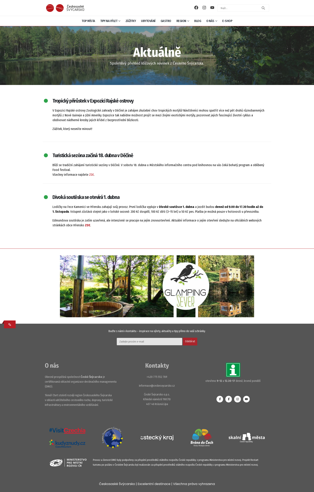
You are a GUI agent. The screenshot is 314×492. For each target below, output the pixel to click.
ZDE (91, 175)
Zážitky (131, 21)
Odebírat (190, 341)
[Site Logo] (65, 8)
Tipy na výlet (109, 21)
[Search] (263, 8)
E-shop (227, 21)
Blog (197, 21)
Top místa (88, 21)
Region (181, 21)
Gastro (166, 21)
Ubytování (148, 21)
